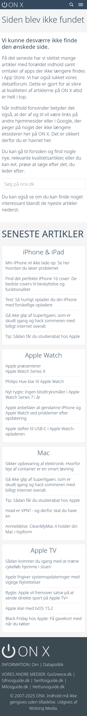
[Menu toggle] (80, 4)
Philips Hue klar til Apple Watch (35, 381)
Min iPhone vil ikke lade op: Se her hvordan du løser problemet (38, 265)
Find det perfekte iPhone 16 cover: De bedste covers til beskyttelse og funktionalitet (41, 284)
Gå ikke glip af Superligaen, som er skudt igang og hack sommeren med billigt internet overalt (40, 320)
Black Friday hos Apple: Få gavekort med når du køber (44, 621)
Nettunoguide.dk (48, 686)
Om (35, 664)
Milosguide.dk (15, 686)
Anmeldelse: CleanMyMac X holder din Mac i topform (42, 528)
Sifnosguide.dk (16, 680)
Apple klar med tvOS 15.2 (29, 608)
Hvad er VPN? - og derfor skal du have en (41, 513)
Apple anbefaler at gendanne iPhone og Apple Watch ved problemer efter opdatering (43, 413)
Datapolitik (53, 664)
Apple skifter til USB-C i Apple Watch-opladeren (40, 431)
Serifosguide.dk (48, 680)
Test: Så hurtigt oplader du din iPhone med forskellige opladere (41, 302)
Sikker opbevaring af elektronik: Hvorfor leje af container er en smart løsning (43, 466)
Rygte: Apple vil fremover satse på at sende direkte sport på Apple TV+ (40, 595)
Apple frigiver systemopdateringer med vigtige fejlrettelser (43, 579)
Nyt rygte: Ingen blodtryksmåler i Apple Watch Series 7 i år (43, 394)
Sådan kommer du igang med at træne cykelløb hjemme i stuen (42, 563)
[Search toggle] (71, 4)
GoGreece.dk (59, 674)
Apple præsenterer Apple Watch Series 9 (25, 368)
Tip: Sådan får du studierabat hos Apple (43, 336)
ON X (12, 4)
